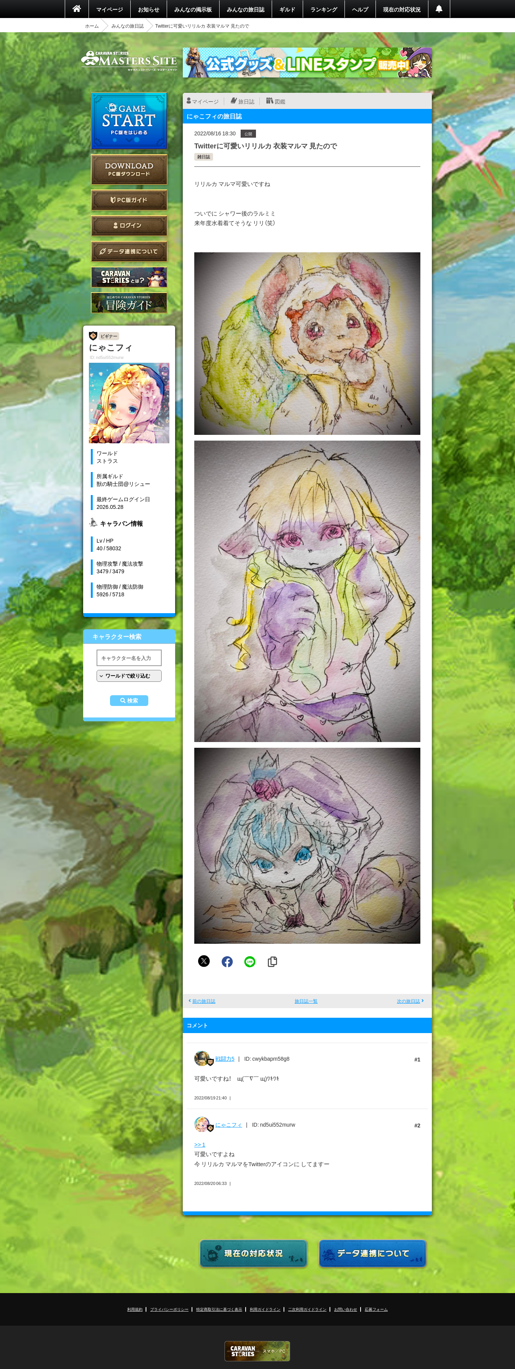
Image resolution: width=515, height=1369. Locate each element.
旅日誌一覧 (306, 1000)
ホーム (92, 25)
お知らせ (148, 9)
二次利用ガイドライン (307, 1309)
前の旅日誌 (203, 1000)
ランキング (323, 9)
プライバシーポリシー (169, 1309)
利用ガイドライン (265, 1309)
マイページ (109, 9)
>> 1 (199, 1144)
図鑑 (280, 101)
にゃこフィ (228, 1124)
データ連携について (129, 251)
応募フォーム (376, 1309)
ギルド (287, 9)
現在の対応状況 (402, 9)
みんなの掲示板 (193, 9)
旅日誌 (246, 101)
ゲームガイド (129, 302)
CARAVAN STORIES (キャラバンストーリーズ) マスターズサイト (129, 61)
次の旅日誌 (408, 1000)
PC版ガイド (129, 200)
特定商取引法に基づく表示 (219, 1309)
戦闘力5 (225, 1058)
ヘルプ (360, 9)
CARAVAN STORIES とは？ (129, 277)
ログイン (129, 225)
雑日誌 (203, 156)
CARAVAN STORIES (257, 1351)
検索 (132, 700)
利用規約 (135, 1309)
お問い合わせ (345, 1309)
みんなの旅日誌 (245, 9)
